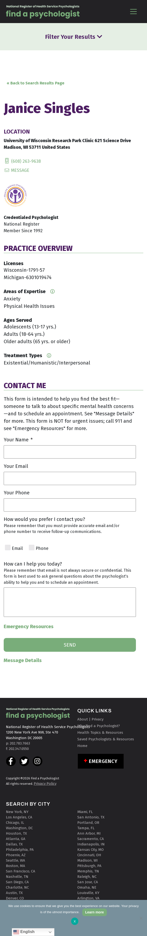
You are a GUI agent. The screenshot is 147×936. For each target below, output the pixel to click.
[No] (140, 918)
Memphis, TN (88, 871)
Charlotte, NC (17, 887)
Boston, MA (15, 866)
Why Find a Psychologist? (98, 726)
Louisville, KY (88, 893)
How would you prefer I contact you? (44, 519)
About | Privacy (90, 719)
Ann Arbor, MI (89, 833)
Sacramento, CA (90, 839)
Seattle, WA (15, 860)
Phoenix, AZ (16, 855)
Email (17, 548)
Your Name (18, 440)
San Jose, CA (87, 882)
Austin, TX (14, 893)
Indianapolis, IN (91, 844)
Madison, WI (87, 860)
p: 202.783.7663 (18, 743)
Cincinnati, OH (89, 855)
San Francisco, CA (20, 871)
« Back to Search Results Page (35, 83)
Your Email (16, 466)
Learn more (94, 912)
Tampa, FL (86, 828)
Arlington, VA (88, 898)
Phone (42, 548)
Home (82, 746)
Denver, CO (15, 898)
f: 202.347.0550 (17, 748)
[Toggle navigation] (133, 11)
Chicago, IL (15, 822)
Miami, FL (85, 812)
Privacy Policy (45, 783)
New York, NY (17, 812)
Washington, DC (19, 828)
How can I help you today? (33, 564)
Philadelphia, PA (20, 849)
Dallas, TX (14, 844)
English (23, 932)
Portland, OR (88, 822)
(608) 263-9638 (22, 161)
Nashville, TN (17, 876)
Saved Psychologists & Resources (105, 739)
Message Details (23, 660)
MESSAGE (16, 170)
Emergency (103, 761)
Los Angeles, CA (19, 817)
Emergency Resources (28, 626)
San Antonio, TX (90, 817)
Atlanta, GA (15, 839)
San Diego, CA (17, 882)
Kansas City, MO (90, 849)
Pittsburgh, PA (89, 866)
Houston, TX (16, 833)
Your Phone (17, 493)
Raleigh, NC (87, 876)
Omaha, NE (86, 887)
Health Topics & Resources (100, 732)
